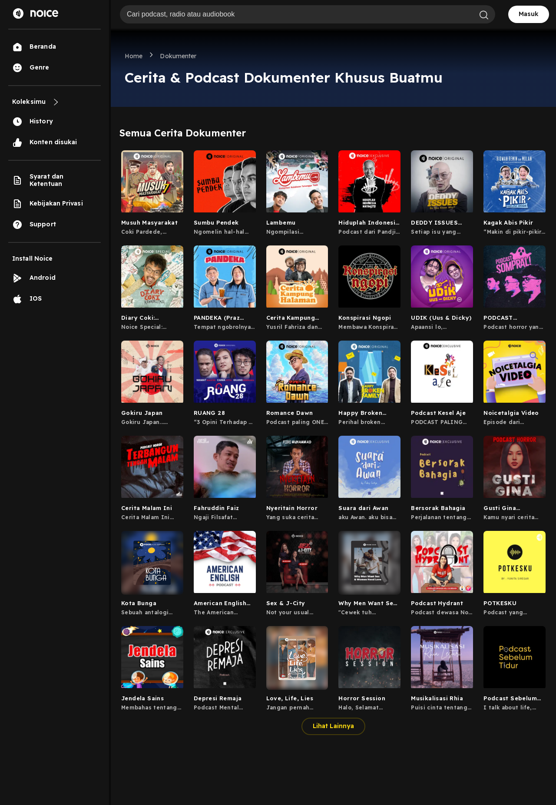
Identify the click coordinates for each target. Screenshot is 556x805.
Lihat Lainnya (333, 726)
